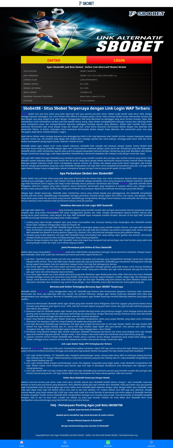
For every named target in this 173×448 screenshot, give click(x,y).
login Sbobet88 (51, 210)
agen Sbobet (42, 291)
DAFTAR (53, 60)
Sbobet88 (124, 183)
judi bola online (58, 252)
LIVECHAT (151, 443)
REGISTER (65, 443)
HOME (21, 443)
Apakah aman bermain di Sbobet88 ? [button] (85, 409)
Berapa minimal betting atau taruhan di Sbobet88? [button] (85, 426)
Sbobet (24, 114)
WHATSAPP (108, 443)
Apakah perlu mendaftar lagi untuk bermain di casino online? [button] (85, 415)
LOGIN (119, 60)
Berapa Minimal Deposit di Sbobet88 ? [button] (85, 420)
